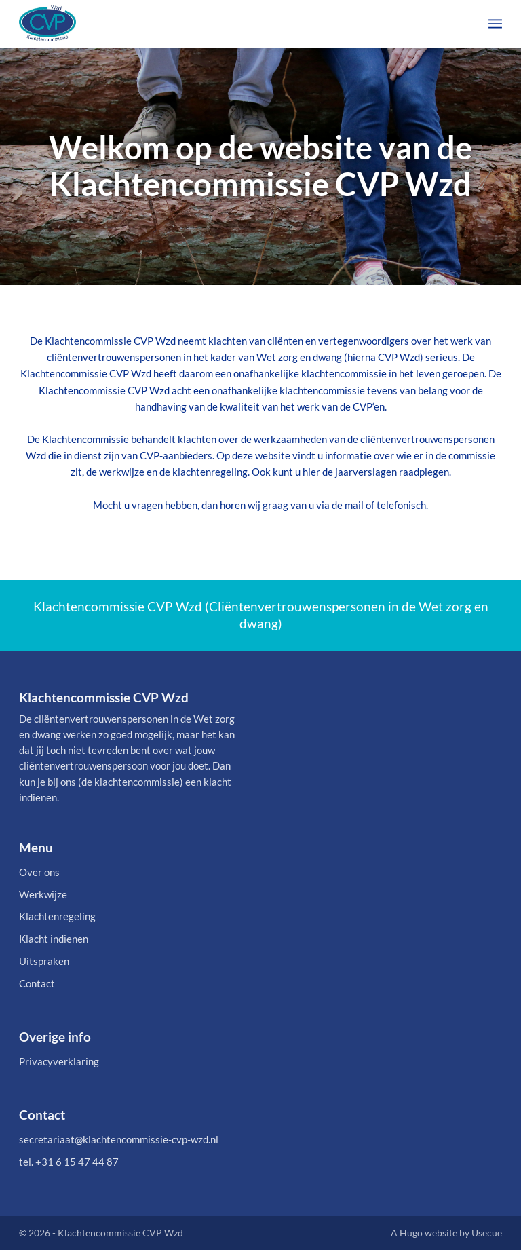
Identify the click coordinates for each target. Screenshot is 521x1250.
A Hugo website (424, 1232)
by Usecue (480, 1232)
